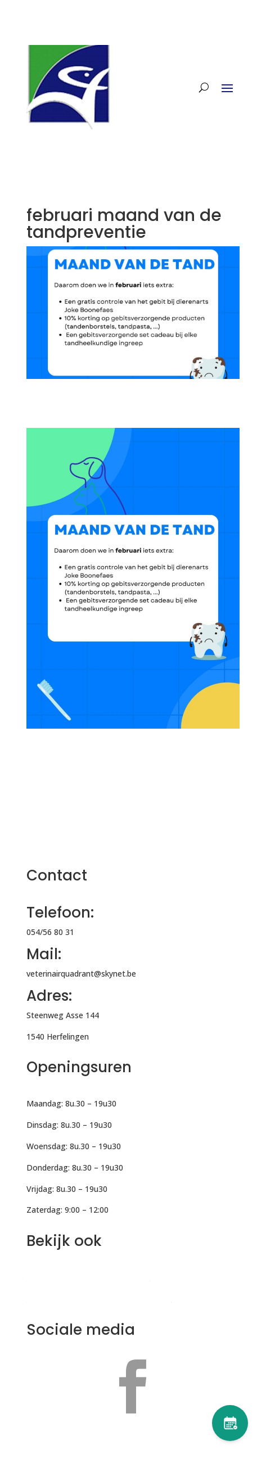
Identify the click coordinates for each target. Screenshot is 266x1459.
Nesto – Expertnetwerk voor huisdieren (98, 1298)
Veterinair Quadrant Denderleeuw (88, 1277)
